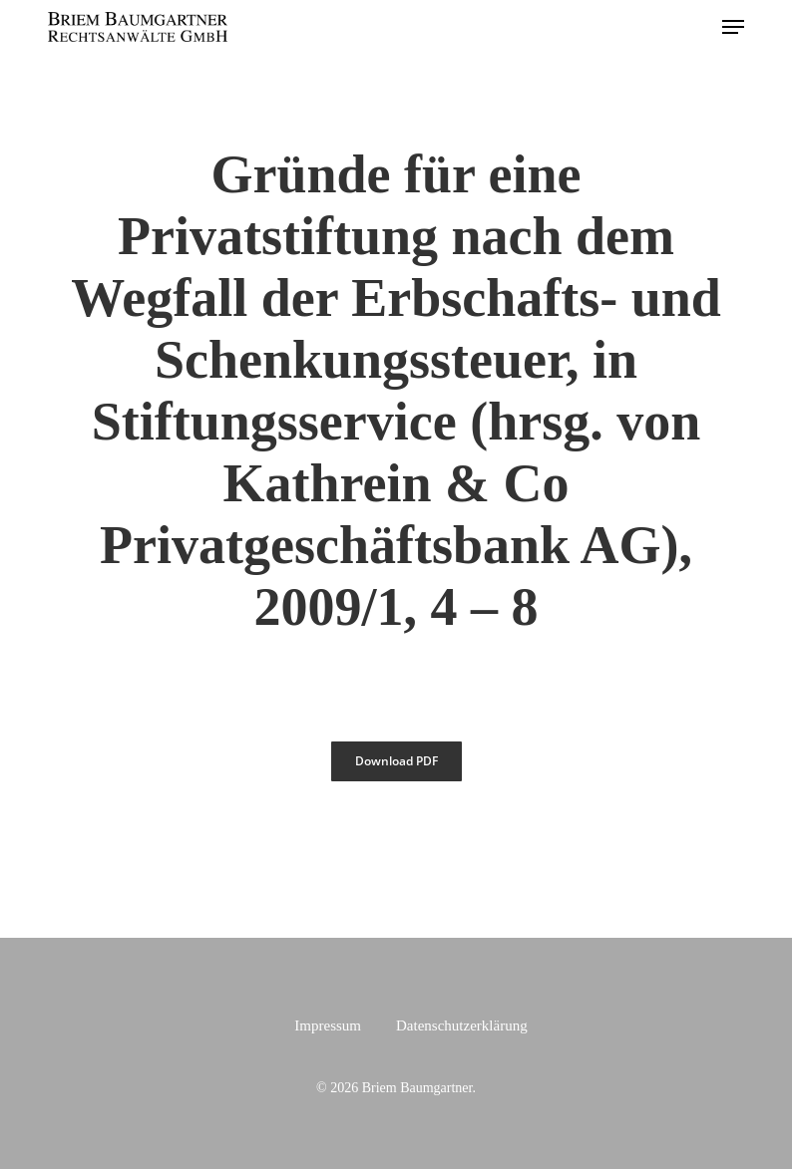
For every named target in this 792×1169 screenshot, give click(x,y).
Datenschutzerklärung (462, 1025)
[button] (733, 27)
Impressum (327, 1025)
